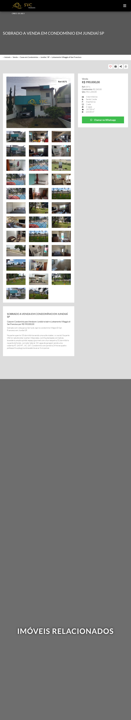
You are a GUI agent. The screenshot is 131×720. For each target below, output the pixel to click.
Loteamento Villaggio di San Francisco (66, 57)
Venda (15, 57)
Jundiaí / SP (45, 57)
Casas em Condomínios (29, 57)
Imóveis (7, 57)
